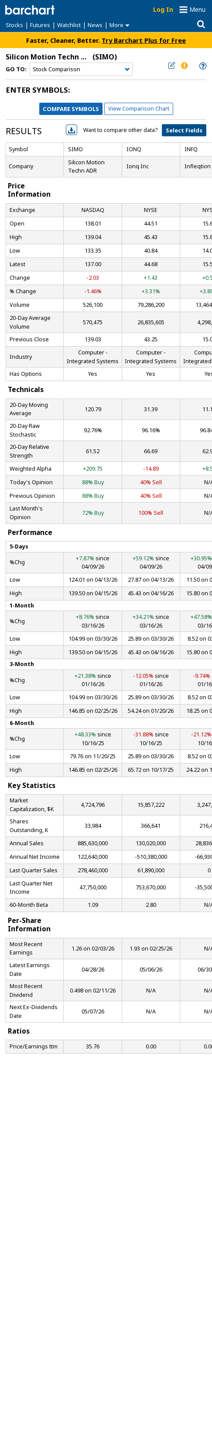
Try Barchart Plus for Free (144, 40)
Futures (40, 25)
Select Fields (184, 130)
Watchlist (69, 25)
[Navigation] (81, 69)
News (95, 25)
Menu (197, 9)
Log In (163, 9)
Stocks (14, 25)
